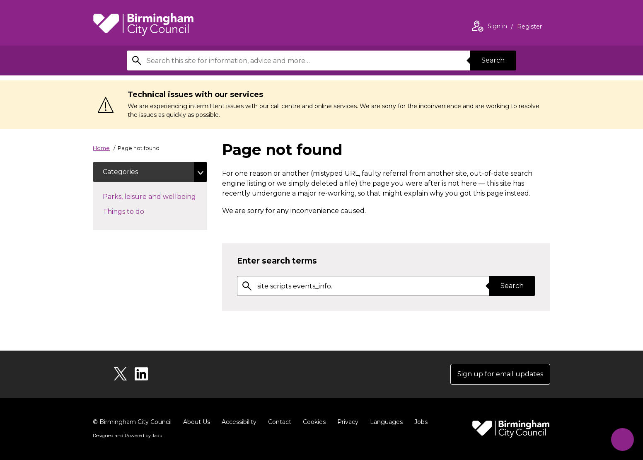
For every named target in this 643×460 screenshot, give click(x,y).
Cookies (314, 422)
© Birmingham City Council (132, 422)
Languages (386, 422)
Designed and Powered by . (128, 435)
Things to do (138, 210)
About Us (196, 422)
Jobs (421, 422)
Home (101, 148)
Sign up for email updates (500, 374)
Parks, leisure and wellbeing (155, 196)
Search (493, 60)
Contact (279, 422)
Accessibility (239, 422)
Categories (120, 172)
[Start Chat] (622, 439)
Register (529, 27)
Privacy (347, 422)
